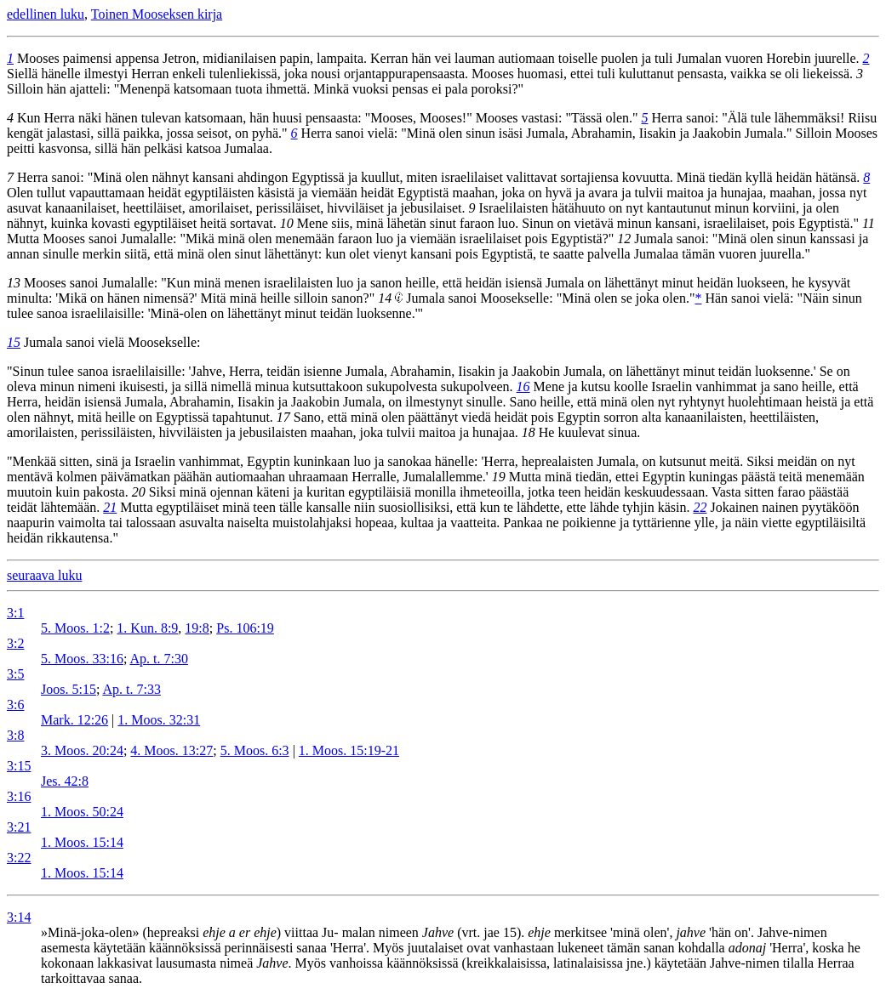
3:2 (15, 643)
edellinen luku (45, 14)
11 (868, 223)
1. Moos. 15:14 (82, 842)
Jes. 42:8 (65, 781)
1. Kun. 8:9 (147, 628)
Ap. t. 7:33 (131, 689)
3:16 (19, 796)
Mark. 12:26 (74, 720)
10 (287, 223)
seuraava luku (44, 575)
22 (699, 507)
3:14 (19, 917)
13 (13, 283)
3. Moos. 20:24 (82, 750)
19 (499, 476)
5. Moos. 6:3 (254, 750)
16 (523, 386)
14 (385, 298)
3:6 (15, 704)
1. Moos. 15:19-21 (349, 750)
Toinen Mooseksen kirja (156, 14)
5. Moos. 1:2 (75, 628)
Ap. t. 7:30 (158, 658)
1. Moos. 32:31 (158, 720)
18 (528, 432)
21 (110, 507)
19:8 (197, 628)
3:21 (19, 827)
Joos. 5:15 (68, 689)
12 (624, 238)
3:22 (19, 857)
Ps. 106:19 (245, 628)
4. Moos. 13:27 (171, 750)
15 (13, 342)
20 (139, 492)
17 (283, 417)
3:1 (15, 612)
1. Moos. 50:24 (82, 811)
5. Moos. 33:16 (82, 658)
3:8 (15, 735)
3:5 (15, 674)
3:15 (19, 766)
